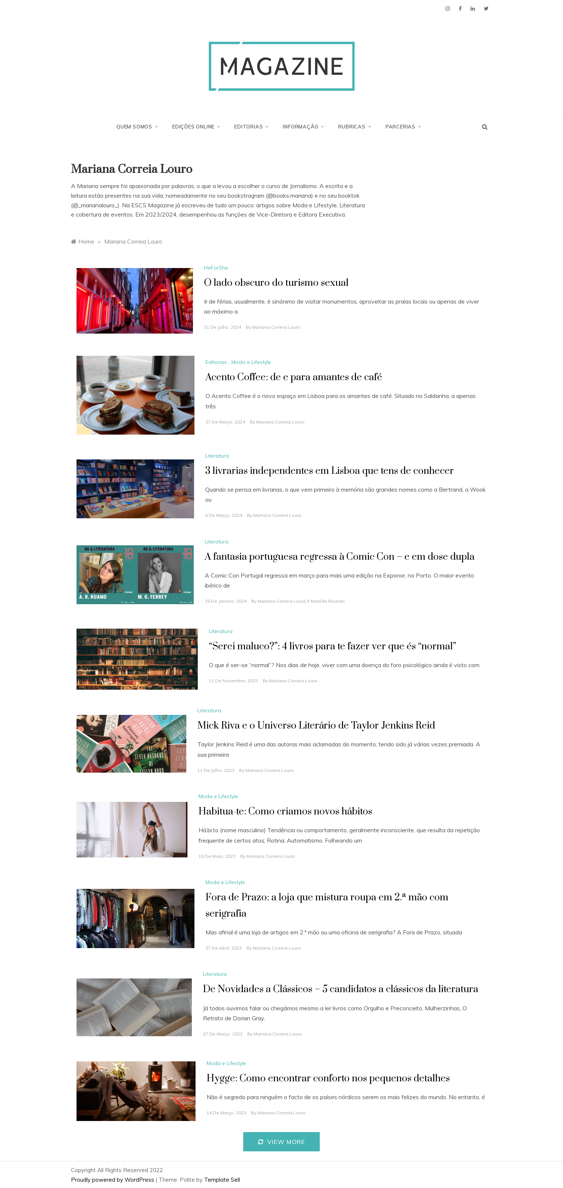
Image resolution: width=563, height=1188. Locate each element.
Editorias (251, 127)
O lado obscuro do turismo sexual (276, 283)
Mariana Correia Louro (276, 327)
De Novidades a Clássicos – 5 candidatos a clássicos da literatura (340, 989)
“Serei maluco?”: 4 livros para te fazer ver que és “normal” (332, 646)
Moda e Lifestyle (251, 362)
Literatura (217, 455)
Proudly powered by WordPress (113, 1179)
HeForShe (216, 267)
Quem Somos (136, 127)
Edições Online (196, 127)
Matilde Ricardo (328, 601)
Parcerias (403, 127)
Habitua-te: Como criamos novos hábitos (285, 812)
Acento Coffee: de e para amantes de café (294, 377)
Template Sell (222, 1179)
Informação (303, 127)
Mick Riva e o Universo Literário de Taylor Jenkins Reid (316, 726)
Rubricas (354, 127)
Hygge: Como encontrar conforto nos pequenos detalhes (328, 1078)
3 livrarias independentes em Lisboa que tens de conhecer (329, 471)
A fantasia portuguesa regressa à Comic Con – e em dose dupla (340, 557)
